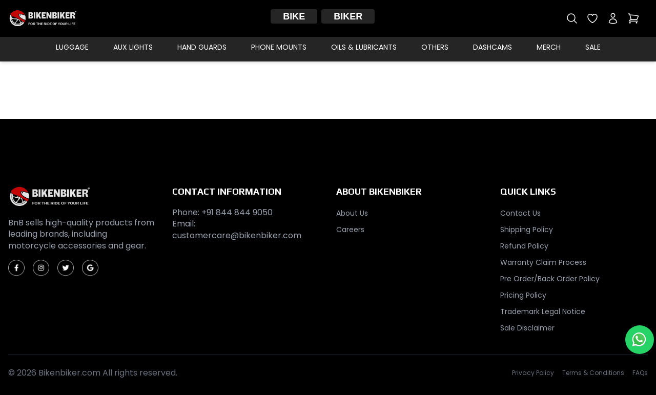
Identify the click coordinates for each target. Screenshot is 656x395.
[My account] (613, 18)
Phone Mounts (278, 47)
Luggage (72, 47)
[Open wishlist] (592, 18)
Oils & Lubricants (364, 47)
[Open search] (572, 18)
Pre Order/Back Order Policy (550, 279)
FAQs (640, 373)
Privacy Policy (533, 373)
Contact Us (520, 213)
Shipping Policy (526, 229)
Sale (593, 47)
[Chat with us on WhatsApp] (639, 339)
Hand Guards (202, 47)
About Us (352, 213)
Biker (348, 16)
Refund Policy (524, 246)
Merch (549, 47)
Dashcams (492, 47)
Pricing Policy (523, 295)
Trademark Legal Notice (542, 311)
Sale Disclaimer (527, 328)
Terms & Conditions (593, 373)
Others (434, 47)
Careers (350, 229)
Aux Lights (133, 47)
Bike (294, 16)
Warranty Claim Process (543, 262)
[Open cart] (633, 18)
